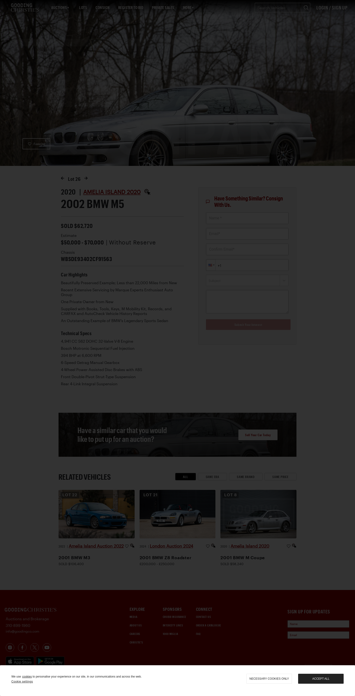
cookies (27, 676)
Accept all (320, 678)
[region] (177, 680)
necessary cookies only (269, 678)
